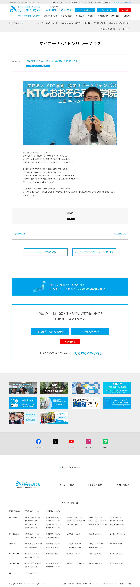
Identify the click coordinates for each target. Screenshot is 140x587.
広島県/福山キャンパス (74, 553)
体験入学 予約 (107, 10)
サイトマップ (119, 584)
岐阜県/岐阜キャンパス (53, 537)
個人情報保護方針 (82, 584)
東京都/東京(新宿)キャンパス (97, 521)
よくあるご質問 (94, 484)
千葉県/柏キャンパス (31, 521)
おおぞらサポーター (124, 29)
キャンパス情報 (66, 484)
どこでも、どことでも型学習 (71, 23)
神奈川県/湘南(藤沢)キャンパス (98, 524)
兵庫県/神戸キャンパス (74, 547)
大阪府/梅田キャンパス (74, 544)
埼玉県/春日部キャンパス (74, 517)
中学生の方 (54, 2)
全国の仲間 (86, 23)
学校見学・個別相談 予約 (85, 10)
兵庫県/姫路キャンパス (95, 547)
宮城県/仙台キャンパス (32, 511)
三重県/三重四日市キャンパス (34, 537)
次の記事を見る (120, 234)
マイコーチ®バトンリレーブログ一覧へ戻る (95, 252)
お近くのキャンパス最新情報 (122, 2)
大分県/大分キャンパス (32, 567)
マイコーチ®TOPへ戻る (47, 252)
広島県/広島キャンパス (95, 553)
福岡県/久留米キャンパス (96, 563)
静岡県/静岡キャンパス (53, 534)
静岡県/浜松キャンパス (74, 534)
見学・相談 (115, 16)
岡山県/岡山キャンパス (32, 553)
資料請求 (125, 10)
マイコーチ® (39, 23)
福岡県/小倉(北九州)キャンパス (34, 563)
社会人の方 (88, 2)
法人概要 (63, 584)
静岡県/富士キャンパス (32, 534)
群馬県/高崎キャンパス (53, 517)
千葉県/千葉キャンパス (53, 521)
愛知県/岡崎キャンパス (95, 534)
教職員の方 (98, 2)
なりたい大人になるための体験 (118, 23)
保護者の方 (108, 2)
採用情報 (71, 584)
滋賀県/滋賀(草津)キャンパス (33, 544)
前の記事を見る (20, 234)
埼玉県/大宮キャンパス (116, 517)
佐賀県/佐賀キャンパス (117, 563)
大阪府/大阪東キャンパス (96, 544)
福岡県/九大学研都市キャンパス (76, 563)
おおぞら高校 (25, 11)
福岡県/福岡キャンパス (53, 563)
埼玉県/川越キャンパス (95, 517)
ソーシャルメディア (107, 584)
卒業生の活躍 (103, 16)
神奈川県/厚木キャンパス (117, 524)
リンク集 (128, 584)
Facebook (38, 447)
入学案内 (126, 16)
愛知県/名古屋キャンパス (117, 534)
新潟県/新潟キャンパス (32, 528)
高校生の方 (64, 2)
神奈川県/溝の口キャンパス (54, 524)
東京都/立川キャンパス (116, 521)
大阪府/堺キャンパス (116, 544)
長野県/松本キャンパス (53, 528)
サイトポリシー (94, 584)
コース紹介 (80, 16)
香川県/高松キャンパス (116, 553)
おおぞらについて (50, 16)
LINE (105, 447)
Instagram (89, 447)
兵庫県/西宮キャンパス (53, 547)
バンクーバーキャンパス (32, 573)
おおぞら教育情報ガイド (71, 467)
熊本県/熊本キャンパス (53, 567)
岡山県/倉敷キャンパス (53, 553)
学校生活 (91, 16)
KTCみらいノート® (52, 23)
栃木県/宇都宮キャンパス (32, 517)
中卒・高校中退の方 (76, 2)
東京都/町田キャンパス (32, 524)
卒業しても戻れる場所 (108, 29)
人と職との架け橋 (99, 23)
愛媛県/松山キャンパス (32, 557)
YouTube (71, 447)
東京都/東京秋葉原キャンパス (76, 521)
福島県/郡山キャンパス (53, 511)
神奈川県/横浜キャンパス (74, 524)
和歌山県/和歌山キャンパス (33, 547)
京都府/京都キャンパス (53, 544)
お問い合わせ (123, 484)
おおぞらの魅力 (66, 16)
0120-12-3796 (59, 10)
